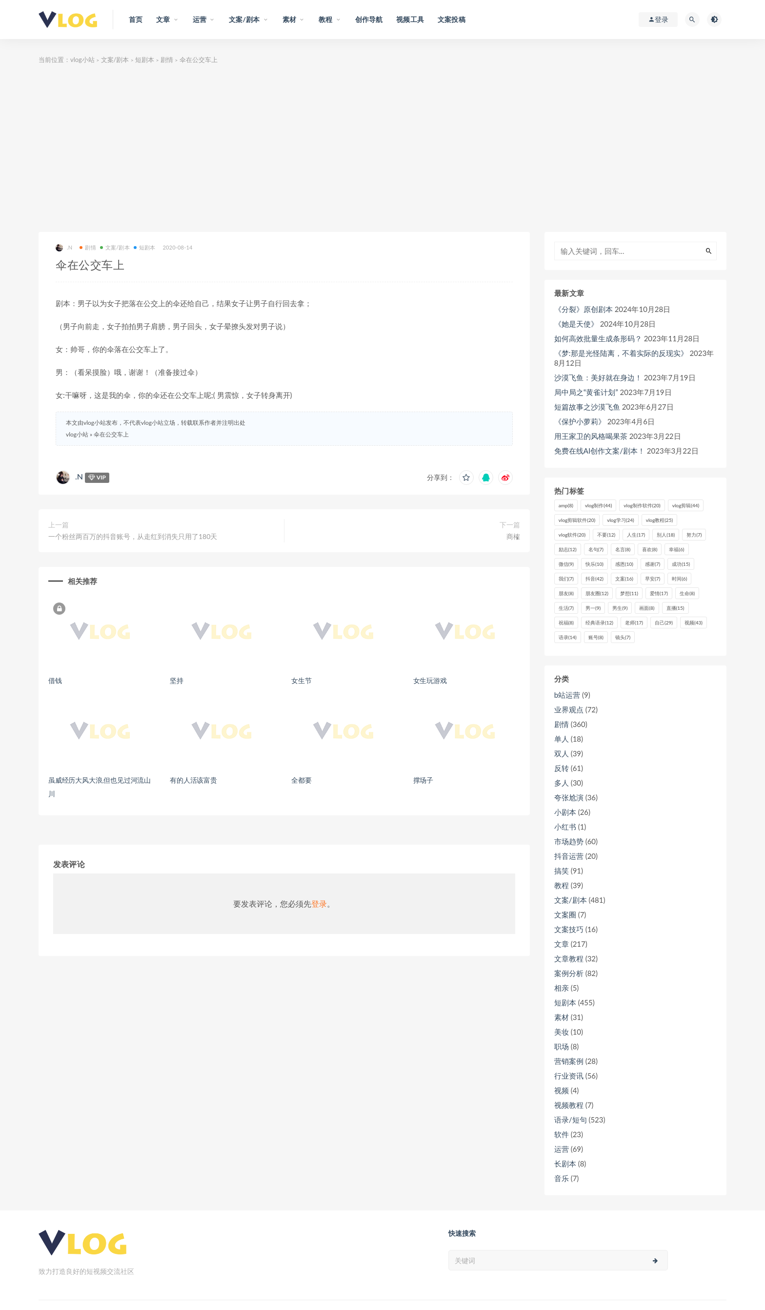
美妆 (561, 1031)
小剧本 (565, 812)
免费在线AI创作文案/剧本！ (599, 450)
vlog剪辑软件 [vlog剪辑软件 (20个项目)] (577, 520)
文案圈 (565, 914)
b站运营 (567, 694)
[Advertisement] (382, 149)
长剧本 (565, 1163)
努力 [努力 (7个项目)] (694, 535)
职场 (561, 1046)
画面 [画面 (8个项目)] (646, 608)
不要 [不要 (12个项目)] (606, 535)
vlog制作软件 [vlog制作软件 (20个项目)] (642, 505)
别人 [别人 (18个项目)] (666, 535)
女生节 (301, 680)
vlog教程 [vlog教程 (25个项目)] (659, 520)
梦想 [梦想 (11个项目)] (629, 593)
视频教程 (569, 1105)
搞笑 (561, 870)
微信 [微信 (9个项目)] (566, 564)
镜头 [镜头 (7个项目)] (622, 637)
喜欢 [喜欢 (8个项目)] (649, 549)
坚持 (176, 680)
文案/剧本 (115, 59)
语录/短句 (570, 1119)
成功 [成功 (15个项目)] (681, 564)
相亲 (561, 987)
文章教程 (569, 958)
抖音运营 (569, 856)
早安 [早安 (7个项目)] (652, 579)
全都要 (301, 780)
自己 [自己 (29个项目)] (664, 622)
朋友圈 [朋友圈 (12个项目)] (596, 593)
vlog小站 (82, 59)
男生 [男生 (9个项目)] (619, 608)
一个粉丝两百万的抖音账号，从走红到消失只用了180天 (132, 536)
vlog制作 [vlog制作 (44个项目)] (598, 505)
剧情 (167, 59)
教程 (561, 885)
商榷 (513, 536)
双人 (561, 753)
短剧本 (144, 59)
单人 (561, 738)
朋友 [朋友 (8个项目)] (566, 593)
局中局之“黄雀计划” (586, 392)
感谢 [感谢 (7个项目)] (652, 564)
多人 (561, 782)
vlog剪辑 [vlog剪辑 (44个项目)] (685, 505)
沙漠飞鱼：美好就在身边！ (598, 377)
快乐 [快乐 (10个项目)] (594, 564)
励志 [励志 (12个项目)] (568, 549)
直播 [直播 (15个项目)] (675, 608)
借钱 (55, 680)
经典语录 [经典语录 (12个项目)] (599, 622)
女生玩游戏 (430, 680)
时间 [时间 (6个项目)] (679, 579)
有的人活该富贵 (193, 780)
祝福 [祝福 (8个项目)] (566, 622)
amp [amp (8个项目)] (566, 505)
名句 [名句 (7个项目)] (596, 549)
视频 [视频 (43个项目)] (693, 622)
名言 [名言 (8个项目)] (622, 549)
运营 (561, 1148)
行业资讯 (569, 1075)
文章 (561, 943)
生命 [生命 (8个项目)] (687, 593)
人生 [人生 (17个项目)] (636, 535)
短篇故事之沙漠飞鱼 (587, 406)
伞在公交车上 (111, 434)
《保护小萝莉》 (579, 421)
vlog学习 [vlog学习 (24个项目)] (620, 520)
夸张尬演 (569, 797)
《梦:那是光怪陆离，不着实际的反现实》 (621, 353)
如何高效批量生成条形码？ (598, 338)
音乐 (561, 1178)
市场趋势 (569, 841)
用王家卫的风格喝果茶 (590, 436)
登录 (319, 903)
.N (64, 247)
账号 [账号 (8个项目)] (596, 637)
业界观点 (569, 709)
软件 (561, 1134)
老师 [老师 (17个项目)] (634, 622)
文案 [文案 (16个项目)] (624, 579)
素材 (561, 1017)
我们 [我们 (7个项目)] (566, 579)
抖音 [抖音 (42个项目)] (594, 579)
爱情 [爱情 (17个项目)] (659, 593)
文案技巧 (569, 929)
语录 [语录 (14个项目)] (568, 637)
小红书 (565, 826)
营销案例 (569, 1061)
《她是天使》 (576, 323)
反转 (561, 768)
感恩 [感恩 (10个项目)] (624, 564)
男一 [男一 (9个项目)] (593, 608)
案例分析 (569, 973)
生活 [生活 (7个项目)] (566, 608)
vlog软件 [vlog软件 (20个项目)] (572, 535)
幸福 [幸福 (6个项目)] (676, 549)
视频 (561, 1090)
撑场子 (423, 780)
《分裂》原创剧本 (583, 309)
